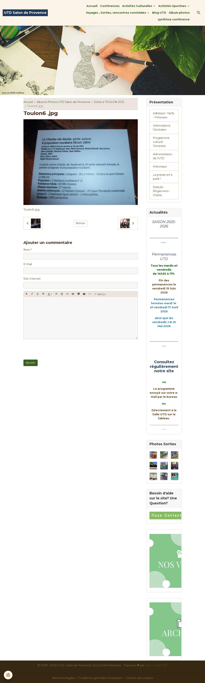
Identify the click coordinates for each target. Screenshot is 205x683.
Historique (160, 166)
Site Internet (32, 278)
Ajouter (30, 362)
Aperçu (100, 294)
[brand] (25, 12)
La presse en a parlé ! (162, 177)
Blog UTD (159, 12)
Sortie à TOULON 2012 (109, 102)
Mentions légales (63, 678)
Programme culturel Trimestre (161, 142)
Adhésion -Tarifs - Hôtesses (163, 115)
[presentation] (52, 349)
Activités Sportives (172, 6)
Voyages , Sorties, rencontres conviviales (116, 12)
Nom (26, 249)
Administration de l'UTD (162, 156)
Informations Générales (161, 127)
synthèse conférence (174, 19)
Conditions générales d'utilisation (100, 678)
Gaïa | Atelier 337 (156, 665)
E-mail (27, 264)
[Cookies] (8, 675)
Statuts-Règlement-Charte (161, 191)
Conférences (110, 6)
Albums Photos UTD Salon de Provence (63, 102)
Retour (80, 223)
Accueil (91, 6)
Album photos (179, 12)
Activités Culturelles (137, 6)
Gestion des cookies (139, 678)
